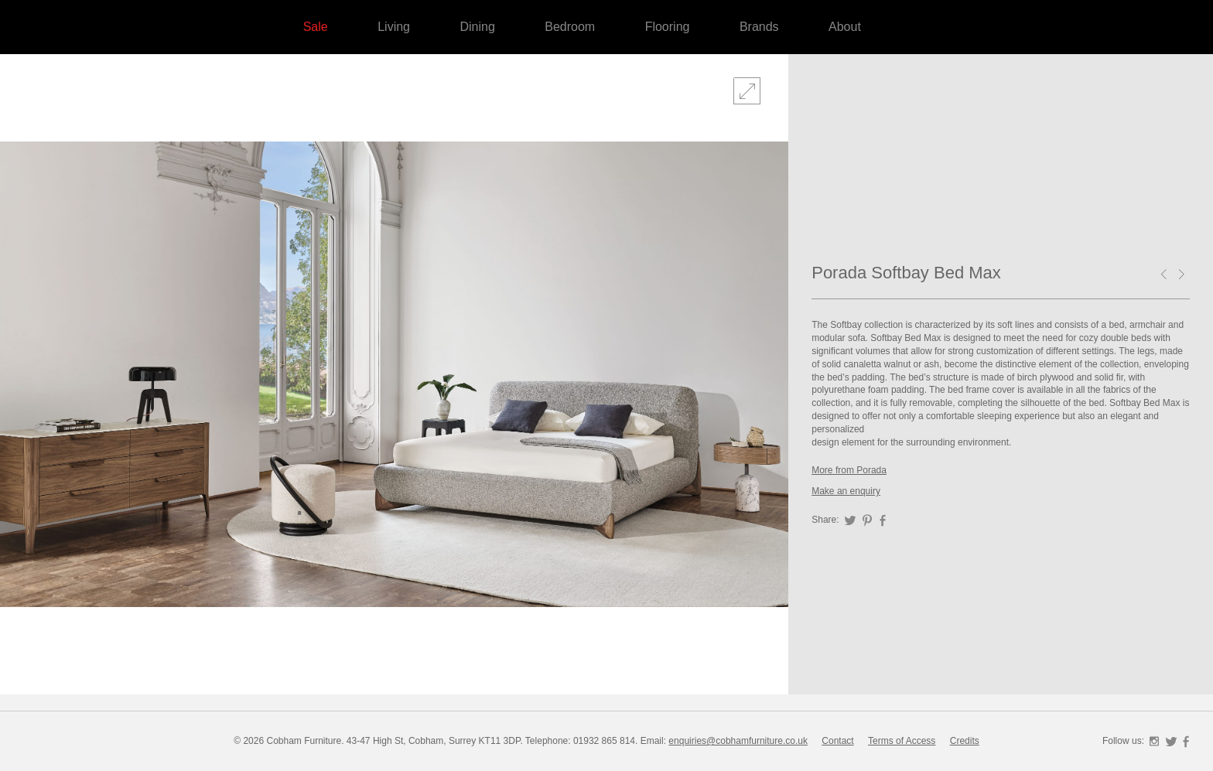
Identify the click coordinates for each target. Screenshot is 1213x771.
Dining (477, 26)
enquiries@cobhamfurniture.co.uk (738, 740)
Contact (837, 740)
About (845, 26)
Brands (759, 26)
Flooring (667, 26)
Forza (1112, 154)
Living (394, 26)
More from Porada (849, 470)
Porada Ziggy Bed (1166, 275)
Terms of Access (901, 740)
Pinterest (867, 520)
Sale (315, 26)
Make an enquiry (846, 491)
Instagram (1154, 741)
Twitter (850, 520)
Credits (964, 740)
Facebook (883, 520)
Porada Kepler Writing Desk (1184, 275)
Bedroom (570, 26)
